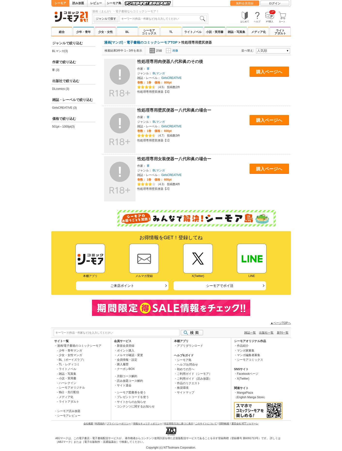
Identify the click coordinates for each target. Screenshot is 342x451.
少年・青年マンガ (70, 350)
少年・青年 (83, 32)
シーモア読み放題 (68, 411)
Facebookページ (247, 373)
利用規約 (100, 423)
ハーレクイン (67, 383)
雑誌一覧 (250, 332)
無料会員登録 (244, 3)
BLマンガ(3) (60, 51)
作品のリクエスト (188, 383)
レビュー (96, 3)
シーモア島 (114, 3)
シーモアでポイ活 (219, 286)
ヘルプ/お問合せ (187, 364)
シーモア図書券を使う (131, 392)
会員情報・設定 (127, 359)
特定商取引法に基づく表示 (178, 423)
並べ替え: (248, 50)
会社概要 (88, 423)
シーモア (60, 3)
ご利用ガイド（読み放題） (194, 378)
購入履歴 (123, 364)
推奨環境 (183, 388)
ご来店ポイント (122, 286)
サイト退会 (124, 385)
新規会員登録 (125, 345)
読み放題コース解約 (130, 380)
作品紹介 (243, 345)
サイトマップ (185, 392)
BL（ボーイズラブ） (72, 359)
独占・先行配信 (69, 392)
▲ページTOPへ (280, 323)
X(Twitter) (243, 378)
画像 (172, 50)
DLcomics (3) (60, 89)
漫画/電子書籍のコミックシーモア (79, 345)
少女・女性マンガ (70, 355)
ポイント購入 (125, 350)
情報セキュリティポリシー (147, 423)
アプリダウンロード (190, 345)
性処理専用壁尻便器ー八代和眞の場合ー (174, 110)
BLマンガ (158, 73)
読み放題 (78, 3)
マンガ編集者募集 (248, 355)
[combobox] (163, 18)
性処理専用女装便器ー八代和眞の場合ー (174, 159)
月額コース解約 (127, 376)
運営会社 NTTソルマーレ (244, 423)
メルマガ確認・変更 (130, 355)
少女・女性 (105, 32)
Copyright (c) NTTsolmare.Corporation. (171, 447)
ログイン (275, 3)
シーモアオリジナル (72, 387)
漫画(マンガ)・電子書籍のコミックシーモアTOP (141, 42)
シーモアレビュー (68, 415)
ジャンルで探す (106, 18)
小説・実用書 (214, 32)
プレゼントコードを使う (133, 397)
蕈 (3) (55, 70)
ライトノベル (193, 32)
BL (127, 32)
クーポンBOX (126, 369)
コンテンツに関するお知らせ (136, 406)
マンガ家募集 (245, 350)
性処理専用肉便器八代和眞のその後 (170, 61)
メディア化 (258, 32)
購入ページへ (269, 71)
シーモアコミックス (149, 32)
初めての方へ (185, 369)
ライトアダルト (280, 32)
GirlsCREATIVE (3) (64, 107)
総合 (62, 32)
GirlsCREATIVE (171, 78)
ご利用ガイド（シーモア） (194, 373)
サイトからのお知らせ (131, 402)
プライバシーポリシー (119, 423)
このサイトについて (206, 423)
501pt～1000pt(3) (63, 126)
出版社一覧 (266, 332)
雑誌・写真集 (236, 32)
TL (171, 32)
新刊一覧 (283, 332)
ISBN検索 (224, 423)
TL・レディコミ (69, 364)
